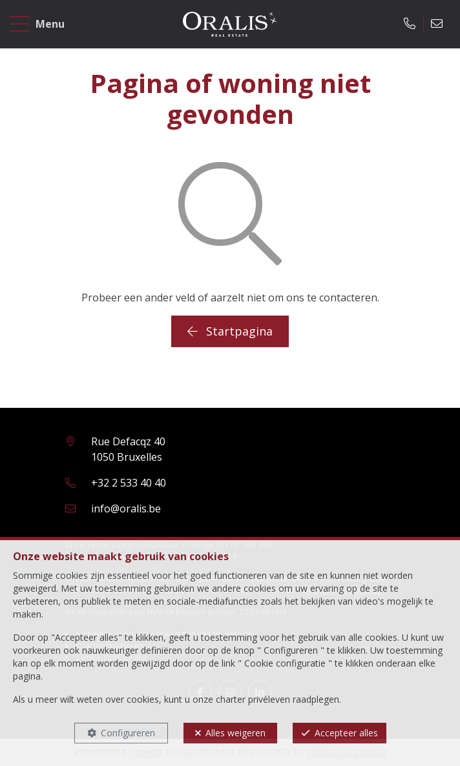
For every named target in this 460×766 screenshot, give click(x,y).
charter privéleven (253, 699)
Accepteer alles (346, 733)
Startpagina (230, 331)
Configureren (128, 733)
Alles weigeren (235, 733)
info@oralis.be (126, 508)
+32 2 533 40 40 (128, 483)
